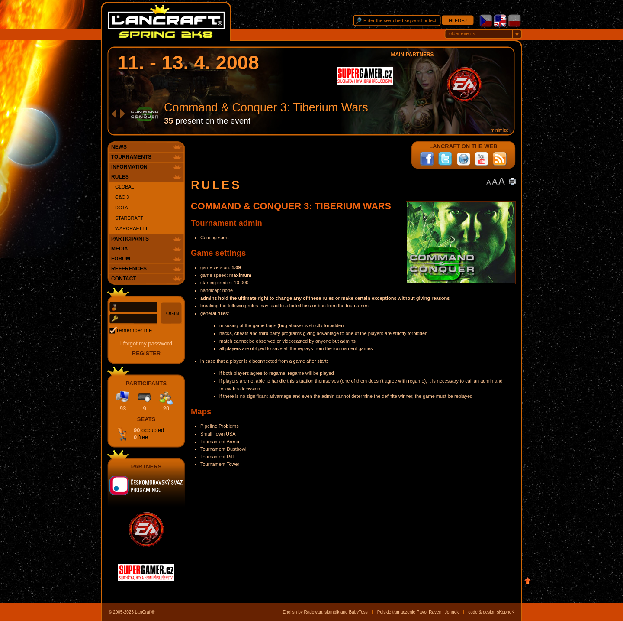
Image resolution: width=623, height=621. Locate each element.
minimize (499, 130)
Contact (123, 279)
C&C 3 (122, 197)
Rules (120, 177)
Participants (130, 239)
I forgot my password (146, 343)
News (119, 147)
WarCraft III (131, 228)
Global (124, 186)
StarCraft (129, 218)
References (129, 269)
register (146, 353)
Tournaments (131, 157)
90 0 (149, 433)
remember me (134, 330)
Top (527, 580)
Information (129, 167)
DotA (121, 207)
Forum (120, 259)
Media (119, 249)
